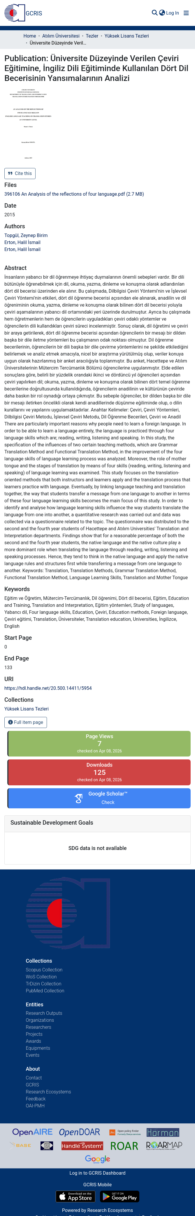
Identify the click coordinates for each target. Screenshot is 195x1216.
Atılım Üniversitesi (61, 36)
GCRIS (32, 1085)
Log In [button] (173, 13)
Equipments (38, 1048)
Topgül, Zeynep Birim (26, 235)
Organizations (40, 1020)
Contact (34, 1078)
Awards (33, 1041)
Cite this (20, 173)
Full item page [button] (25, 722)
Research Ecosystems (48, 1092)
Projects (34, 1034)
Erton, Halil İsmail (22, 242)
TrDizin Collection (44, 984)
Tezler (92, 36)
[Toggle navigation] (186, 13)
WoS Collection (41, 977)
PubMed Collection (45, 991)
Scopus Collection (44, 970)
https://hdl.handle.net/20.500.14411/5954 (48, 688)
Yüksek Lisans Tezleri (127, 36)
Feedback (36, 1099)
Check (107, 802)
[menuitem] (162, 13)
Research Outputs (44, 1013)
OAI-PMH (35, 1106)
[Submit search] (154, 13)
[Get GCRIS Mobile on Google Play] (119, 1196)
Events (33, 1055)
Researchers (38, 1027)
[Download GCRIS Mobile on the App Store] (75, 1196)
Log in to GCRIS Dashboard (98, 1173)
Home (30, 36)
